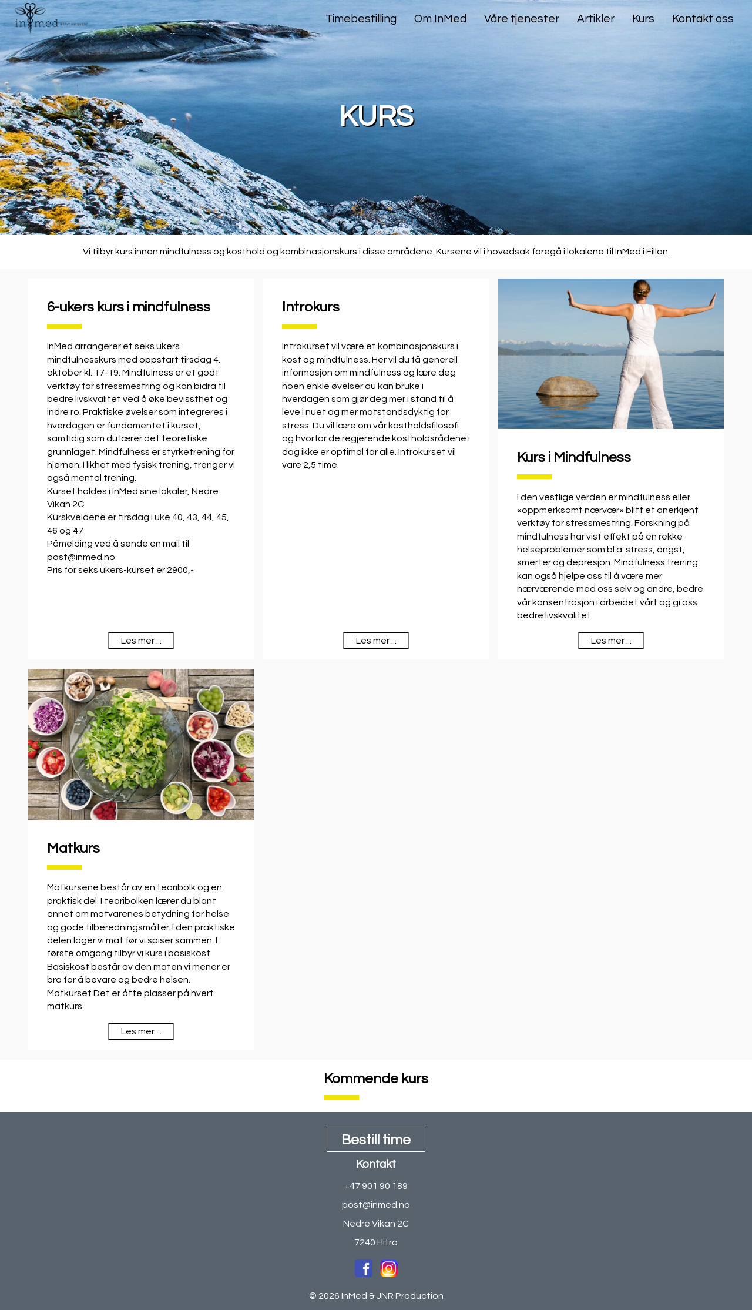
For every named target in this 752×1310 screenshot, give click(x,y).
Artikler (596, 19)
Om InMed (440, 19)
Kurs (643, 19)
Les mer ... (141, 640)
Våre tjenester (521, 19)
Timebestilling (361, 19)
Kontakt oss (703, 19)
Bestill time (376, 1140)
